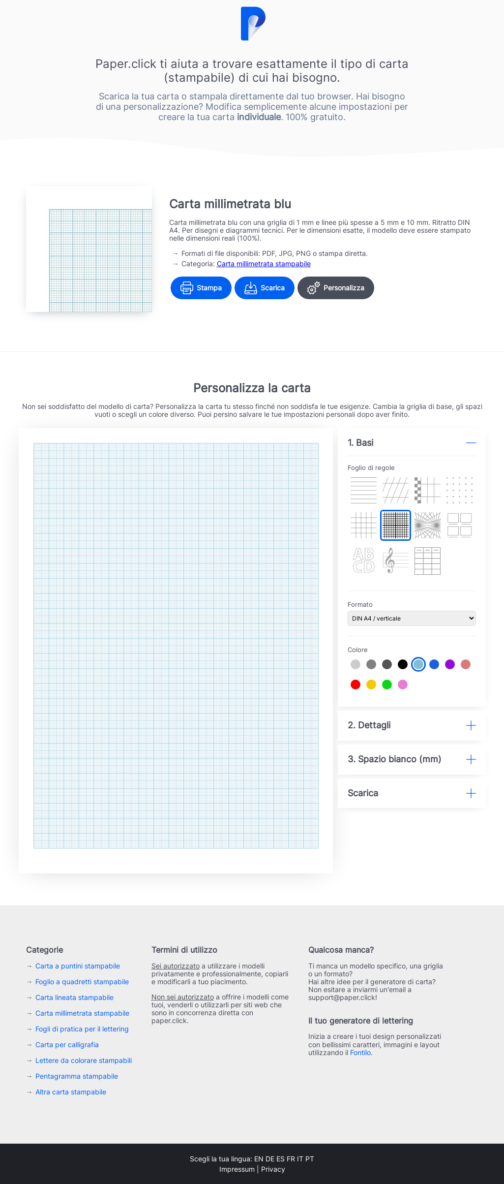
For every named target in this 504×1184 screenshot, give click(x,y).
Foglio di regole (371, 467)
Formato (360, 604)
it (300, 1158)
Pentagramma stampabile (76, 1076)
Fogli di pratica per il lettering (82, 1029)
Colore (358, 650)
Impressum (237, 1169)
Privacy (273, 1169)
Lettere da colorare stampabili (83, 1060)
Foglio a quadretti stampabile (82, 981)
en (259, 1158)
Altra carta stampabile (70, 1092)
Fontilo (360, 1052)
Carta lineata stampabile (74, 997)
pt (309, 1158)
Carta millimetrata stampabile (264, 263)
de (270, 1158)
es (280, 1158)
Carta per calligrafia (67, 1044)
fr (291, 1158)
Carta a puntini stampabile (77, 966)
